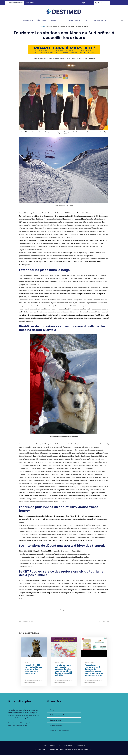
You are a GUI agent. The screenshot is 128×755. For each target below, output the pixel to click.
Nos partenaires (55, 710)
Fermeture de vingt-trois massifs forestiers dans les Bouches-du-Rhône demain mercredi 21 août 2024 (63, 670)
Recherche (86, 3)
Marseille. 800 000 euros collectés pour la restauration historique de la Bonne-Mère (33, 669)
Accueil (42, 26)
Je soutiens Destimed (14, 3)
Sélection (30, 680)
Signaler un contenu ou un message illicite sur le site (64, 745)
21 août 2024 (59, 662)
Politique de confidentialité (59, 730)
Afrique (87, 20)
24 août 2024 (29, 662)
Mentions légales (56, 725)
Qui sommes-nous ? (57, 715)
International (100, 20)
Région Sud (41, 20)
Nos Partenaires (101, 3)
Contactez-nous (55, 720)
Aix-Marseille (27, 20)
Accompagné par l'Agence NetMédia (76, 750)
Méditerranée (74, 20)
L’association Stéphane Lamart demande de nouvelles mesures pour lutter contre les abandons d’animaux (93, 670)
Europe (62, 20)
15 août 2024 (89, 662)
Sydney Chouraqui (14, 723)
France (53, 20)
